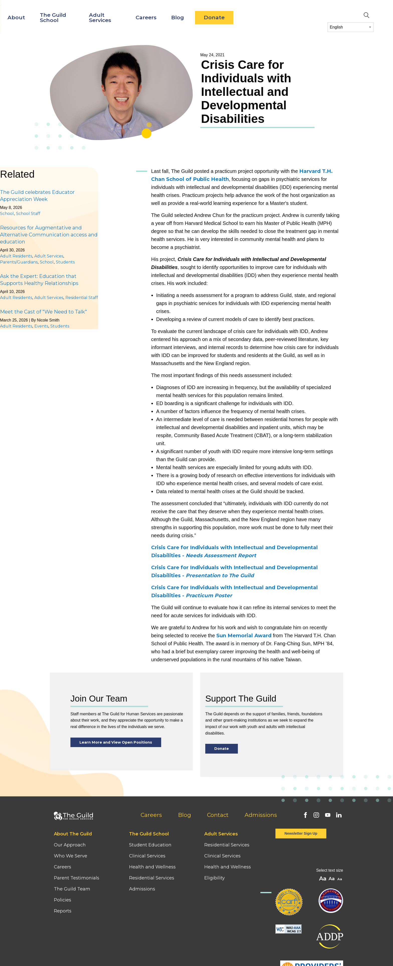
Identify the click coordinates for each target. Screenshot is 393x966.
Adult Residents (16, 256)
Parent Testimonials (76, 878)
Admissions (261, 815)
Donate (292, 17)
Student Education (150, 845)
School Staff (28, 213)
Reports (62, 911)
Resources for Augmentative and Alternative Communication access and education (48, 235)
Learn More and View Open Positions (115, 742)
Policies (62, 900)
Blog (256, 17)
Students (65, 262)
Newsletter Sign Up (300, 833)
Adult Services (178, 17)
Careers (224, 17)
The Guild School (131, 17)
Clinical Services (147, 856)
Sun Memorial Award (243, 635)
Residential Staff (81, 297)
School (7, 213)
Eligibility (214, 878)
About (95, 17)
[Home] (34, 9)
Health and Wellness (152, 867)
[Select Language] (350, 27)
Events (41, 326)
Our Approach (70, 845)
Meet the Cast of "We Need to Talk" (43, 312)
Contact (218, 815)
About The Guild (73, 834)
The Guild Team (72, 889)
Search (366, 15)
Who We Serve (71, 856)
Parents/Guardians (19, 262)
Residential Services (151, 878)
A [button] (340, 879)
